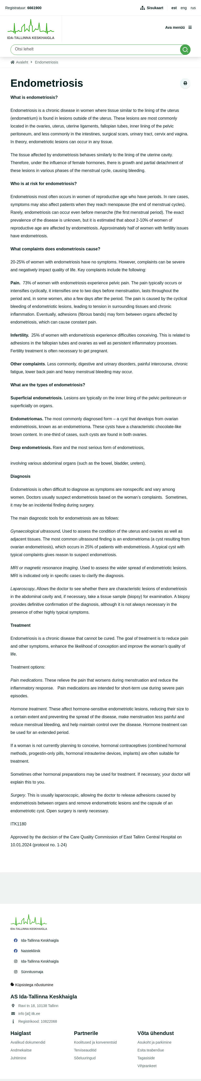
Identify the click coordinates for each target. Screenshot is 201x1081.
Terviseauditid (85, 1052)
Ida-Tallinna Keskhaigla (40, 942)
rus (193, 8)
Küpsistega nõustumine (31, 987)
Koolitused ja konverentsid (95, 1044)
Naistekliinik (30, 953)
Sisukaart (155, 8)
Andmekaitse (21, 1052)
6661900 (34, 8)
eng (184, 8)
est (174, 8)
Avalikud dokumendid (27, 1044)
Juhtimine (18, 1060)
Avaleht (22, 64)
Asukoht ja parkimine (154, 1044)
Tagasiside (146, 1060)
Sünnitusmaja (32, 974)
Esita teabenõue (150, 1052)
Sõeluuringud (85, 1060)
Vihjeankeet (147, 1068)
